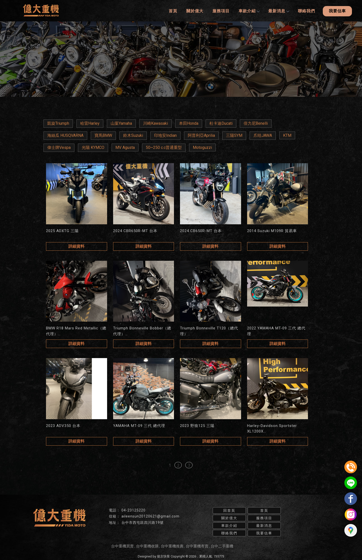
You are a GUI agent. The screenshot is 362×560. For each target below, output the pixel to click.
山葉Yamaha (121, 123)
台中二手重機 (222, 545)
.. (197, 556)
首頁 (172, 10)
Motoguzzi (202, 147)
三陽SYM (234, 135)
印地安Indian (165, 135)
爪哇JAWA (262, 135)
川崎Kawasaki (155, 123)
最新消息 (278, 10)
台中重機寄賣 (197, 545)
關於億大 (194, 10)
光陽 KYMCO (93, 147)
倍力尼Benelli (256, 123)
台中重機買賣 (122, 545)
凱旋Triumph (58, 123)
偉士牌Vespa (59, 147)
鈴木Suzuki (133, 135)
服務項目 (220, 10)
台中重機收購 (147, 545)
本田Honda (188, 123)
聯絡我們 (306, 10)
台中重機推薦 (172, 545)
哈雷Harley (90, 123)
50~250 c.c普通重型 (164, 147)
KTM (287, 135)
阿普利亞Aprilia (201, 135)
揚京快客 (163, 556)
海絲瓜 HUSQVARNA (65, 135)
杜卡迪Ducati (221, 123)
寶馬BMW (103, 135)
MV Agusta (125, 147)
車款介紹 (248, 10)
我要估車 (337, 10)
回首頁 (229, 510)
